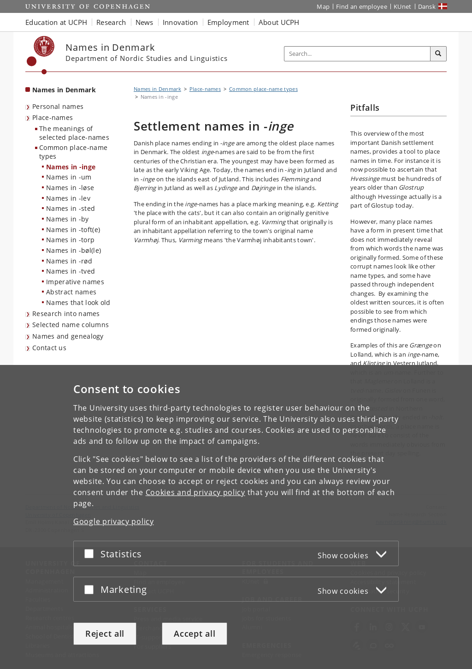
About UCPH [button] (279, 22)
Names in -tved (70, 271)
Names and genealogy (68, 336)
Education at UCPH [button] (56, 22)
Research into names (66, 313)
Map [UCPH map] (323, 6)
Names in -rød (69, 261)
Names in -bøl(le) (73, 250)
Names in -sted (70, 208)
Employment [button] (228, 22)
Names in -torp (70, 239)
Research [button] (111, 22)
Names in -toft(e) (73, 229)
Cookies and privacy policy (195, 492)
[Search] (438, 54)
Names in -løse (70, 187)
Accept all (194, 633)
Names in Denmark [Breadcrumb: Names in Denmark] (157, 88)
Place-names (52, 117)
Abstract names (71, 291)
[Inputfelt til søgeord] (357, 53)
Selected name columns (70, 324)
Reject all (104, 633)
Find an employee (361, 6)
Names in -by (67, 219)
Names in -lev (68, 198)
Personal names (57, 106)
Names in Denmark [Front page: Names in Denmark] (64, 89)
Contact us (49, 347)
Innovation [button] (180, 22)
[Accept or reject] (91, 553)
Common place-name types (73, 152)
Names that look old (78, 302)
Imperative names (75, 281)
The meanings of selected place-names (74, 133)
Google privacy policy (113, 521)
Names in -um (69, 177)
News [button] (144, 22)
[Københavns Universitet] (41, 55)
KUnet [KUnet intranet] (403, 6)
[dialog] (236, 517)
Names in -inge (70, 166)
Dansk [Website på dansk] (427, 6)
